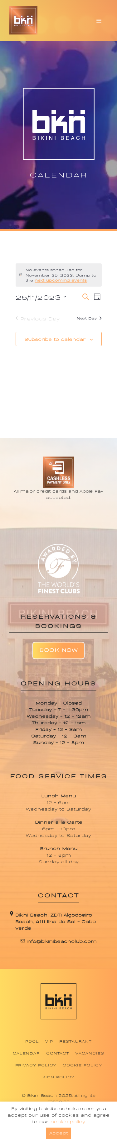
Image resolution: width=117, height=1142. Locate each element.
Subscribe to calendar (54, 338)
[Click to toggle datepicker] (41, 297)
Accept (58, 1132)
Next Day (89, 318)
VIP (49, 1041)
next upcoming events (61, 280)
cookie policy (68, 1121)
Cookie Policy (82, 1065)
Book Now (58, 649)
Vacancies (90, 1053)
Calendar (26, 1053)
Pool (32, 1041)
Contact (58, 1053)
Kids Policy (58, 1077)
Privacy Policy (35, 1065)
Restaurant (75, 1041)
